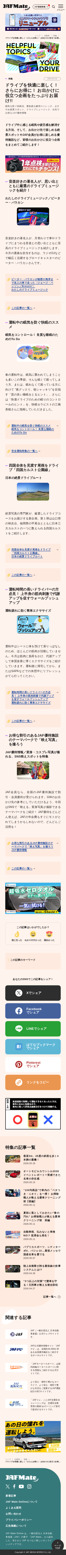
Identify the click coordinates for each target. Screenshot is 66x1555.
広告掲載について (16, 1525)
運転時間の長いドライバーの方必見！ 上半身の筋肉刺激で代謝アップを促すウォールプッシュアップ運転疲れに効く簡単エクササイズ (32, 697)
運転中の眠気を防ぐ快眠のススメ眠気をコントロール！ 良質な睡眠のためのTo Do (32, 429)
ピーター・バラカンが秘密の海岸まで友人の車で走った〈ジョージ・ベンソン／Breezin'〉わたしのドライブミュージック (32, 284)
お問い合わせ (13, 1513)
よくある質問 (13, 1507)
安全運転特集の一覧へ (24, 450)
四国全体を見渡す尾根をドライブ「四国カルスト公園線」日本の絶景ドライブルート (31, 553)
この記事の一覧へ (21, 307)
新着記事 (11, 1495)
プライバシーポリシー (19, 1519)
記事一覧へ (49, 1296)
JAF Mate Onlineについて (22, 1501)
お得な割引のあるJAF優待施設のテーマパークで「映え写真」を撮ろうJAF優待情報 (32, 846)
